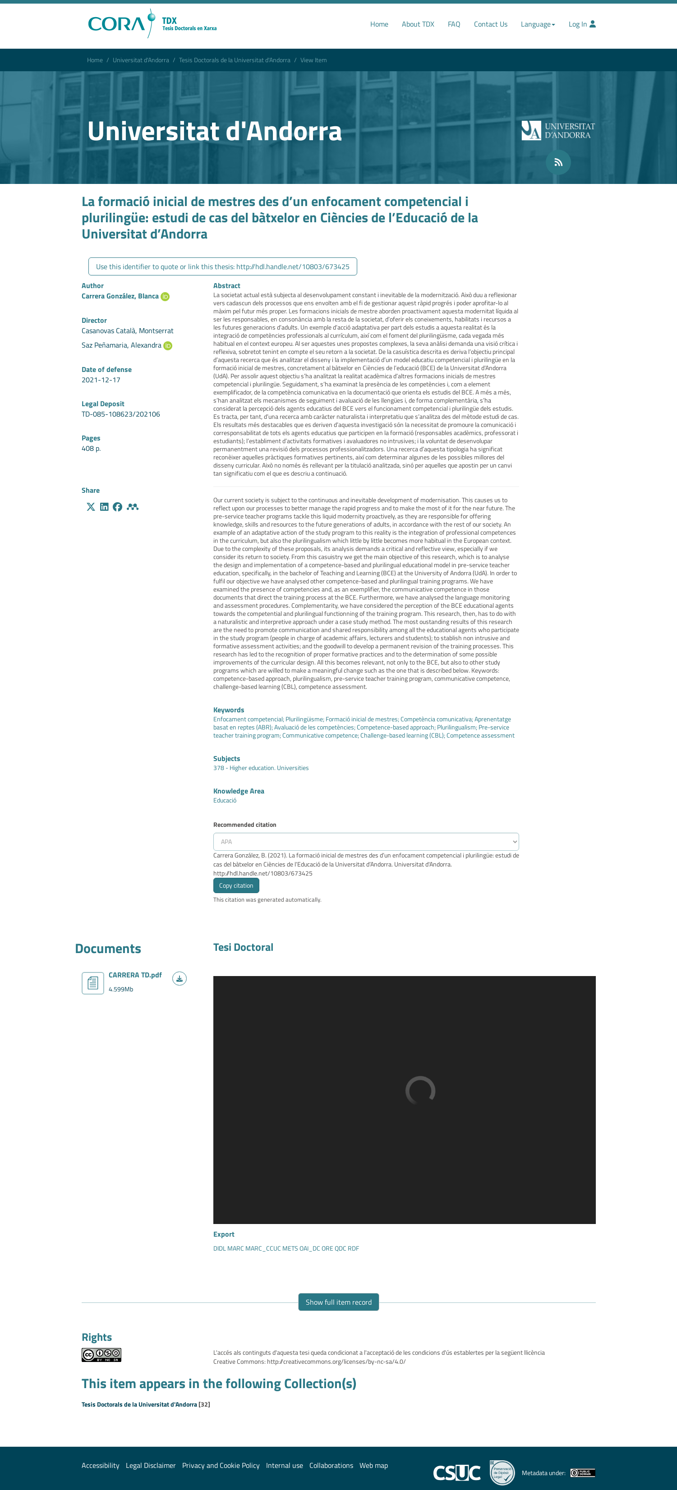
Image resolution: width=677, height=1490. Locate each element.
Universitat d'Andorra (141, 59)
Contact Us (490, 23)
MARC (235, 1248)
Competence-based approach (395, 727)
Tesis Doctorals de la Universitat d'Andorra (234, 59)
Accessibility (101, 1465)
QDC (339, 1248)
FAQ (454, 23)
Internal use (284, 1465)
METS (289, 1248)
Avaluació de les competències (314, 727)
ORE (326, 1248)
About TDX (418, 23)
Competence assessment (481, 735)
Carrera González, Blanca (120, 295)
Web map (373, 1465)
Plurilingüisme (304, 719)
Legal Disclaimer (151, 1465)
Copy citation (236, 885)
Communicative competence (320, 735)
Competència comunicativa (436, 719)
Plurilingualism (456, 727)
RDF (352, 1248)
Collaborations (331, 1465)
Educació (224, 800)
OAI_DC (309, 1248)
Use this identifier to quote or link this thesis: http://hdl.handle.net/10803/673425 (223, 266)
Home (379, 23)
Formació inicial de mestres (362, 719)
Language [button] (538, 23)
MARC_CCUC (262, 1248)
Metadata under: (559, 1472)
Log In (582, 23)
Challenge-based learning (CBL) (402, 735)
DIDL (219, 1248)
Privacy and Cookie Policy (221, 1465)
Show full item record (339, 1302)
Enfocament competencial (248, 719)
